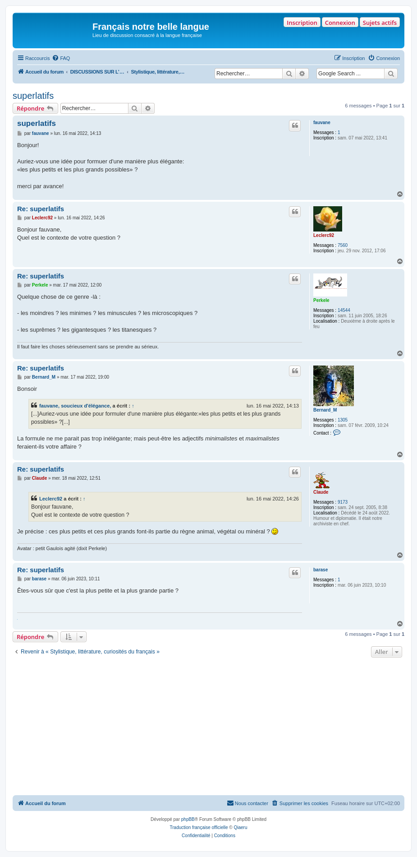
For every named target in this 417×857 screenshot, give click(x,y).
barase (320, 569)
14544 (344, 310)
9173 (343, 502)
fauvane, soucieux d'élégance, (75, 405)
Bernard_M (325, 410)
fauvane (321, 122)
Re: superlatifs (40, 209)
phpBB (188, 819)
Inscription (302, 23)
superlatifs (33, 96)
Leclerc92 (323, 235)
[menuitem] (61, 58)
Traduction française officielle (199, 827)
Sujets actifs (380, 23)
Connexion (340, 23)
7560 (343, 245)
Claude (320, 492)
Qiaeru (240, 827)
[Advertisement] (208, 727)
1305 (343, 419)
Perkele (321, 300)
